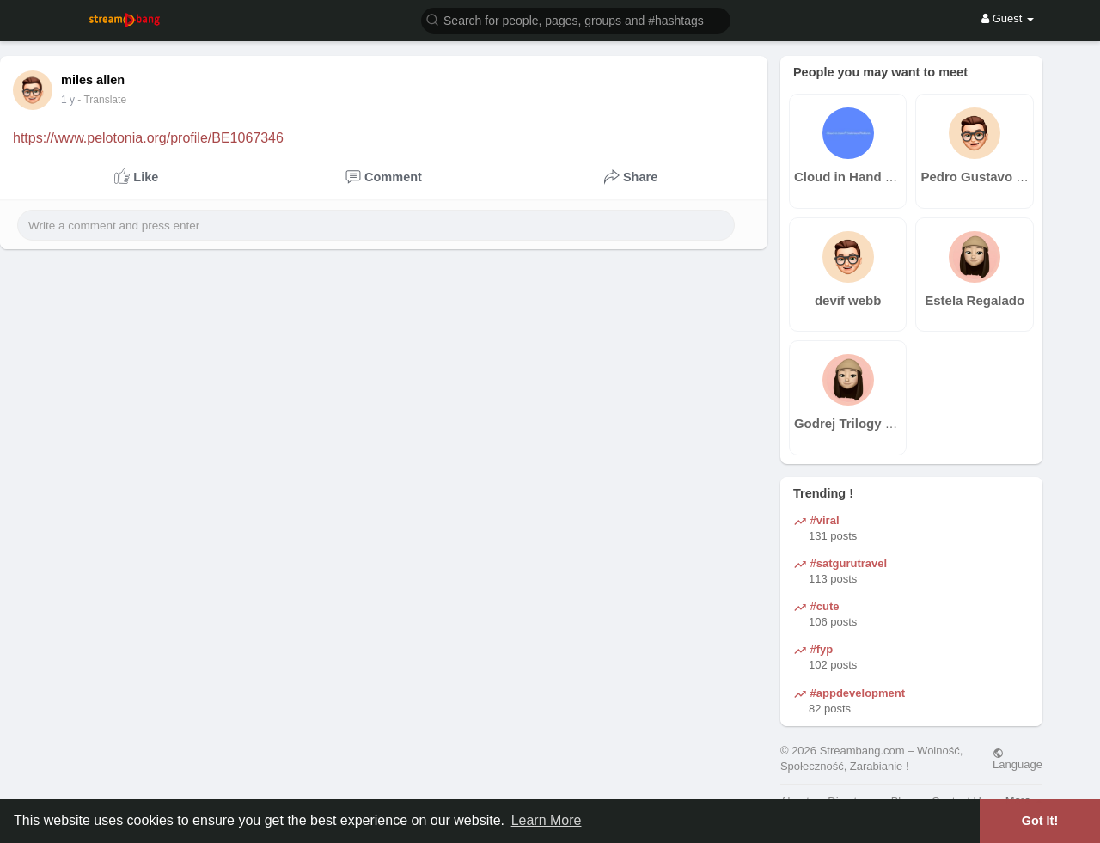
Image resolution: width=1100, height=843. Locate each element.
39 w (71, 100)
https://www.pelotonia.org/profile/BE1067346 (148, 138)
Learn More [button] (546, 820)
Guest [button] (1007, 18)
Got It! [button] (1040, 821)
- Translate (110, 100)
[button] (575, 19)
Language (1017, 759)
